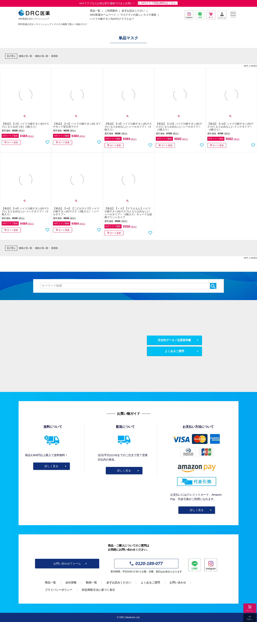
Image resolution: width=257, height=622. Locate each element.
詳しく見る (51, 466)
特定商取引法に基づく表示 (98, 589)
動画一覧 (91, 582)
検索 (213, 286)
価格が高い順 (41, 56)
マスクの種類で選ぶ (64, 24)
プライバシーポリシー (58, 589)
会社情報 (70, 582)
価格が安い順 (25, 56)
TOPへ (250, 619)
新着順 (54, 56)
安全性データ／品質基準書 (174, 340)
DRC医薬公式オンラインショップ (34, 24)
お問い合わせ (178, 582)
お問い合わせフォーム (67, 563)
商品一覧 (50, 582)
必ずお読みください (133, 10)
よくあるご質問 (174, 351)
